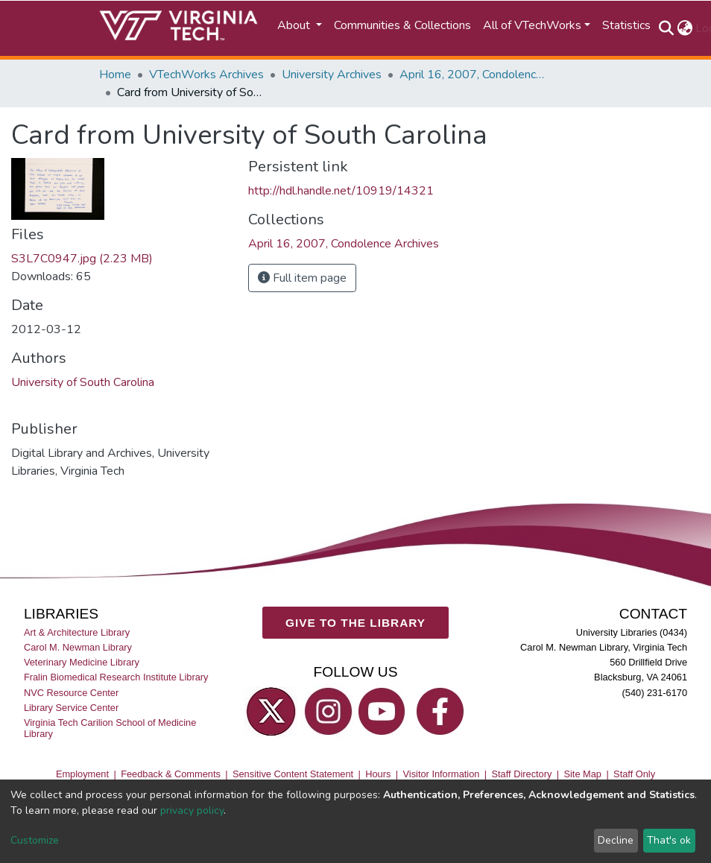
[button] (684, 28)
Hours (378, 774)
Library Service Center (71, 707)
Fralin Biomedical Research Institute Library (116, 677)
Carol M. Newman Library (78, 647)
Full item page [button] (302, 278)
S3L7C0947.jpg (82, 258)
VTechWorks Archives (206, 74)
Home (115, 74)
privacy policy (192, 810)
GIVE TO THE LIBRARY (355, 622)
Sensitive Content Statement (293, 774)
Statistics (626, 25)
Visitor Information (441, 774)
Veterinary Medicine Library (81, 662)
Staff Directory (522, 774)
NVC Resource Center (71, 692)
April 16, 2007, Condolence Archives (474, 74)
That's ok (669, 840)
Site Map (582, 774)
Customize (34, 840)
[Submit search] (666, 28)
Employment (82, 774)
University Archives (332, 74)
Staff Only (634, 774)
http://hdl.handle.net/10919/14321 (341, 191)
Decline (615, 840)
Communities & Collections (402, 25)
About (295, 25)
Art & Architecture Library (77, 632)
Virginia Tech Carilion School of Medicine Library (110, 728)
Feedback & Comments (171, 774)
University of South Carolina (82, 382)
